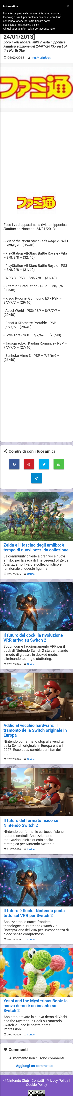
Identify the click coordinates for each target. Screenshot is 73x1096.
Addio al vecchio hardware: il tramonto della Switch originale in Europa (35, 730)
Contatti (38, 1080)
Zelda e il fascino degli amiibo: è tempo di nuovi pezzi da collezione (36, 547)
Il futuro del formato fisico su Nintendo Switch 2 (31, 823)
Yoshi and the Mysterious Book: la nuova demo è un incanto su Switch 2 (36, 1005)
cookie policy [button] (31, 24)
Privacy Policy (57, 1080)
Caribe (31, 573)
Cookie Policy (36, 1085)
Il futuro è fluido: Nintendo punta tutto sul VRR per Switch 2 (34, 913)
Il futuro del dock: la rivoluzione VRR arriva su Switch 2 (33, 638)
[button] (68, 6)
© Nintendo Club (16, 1080)
